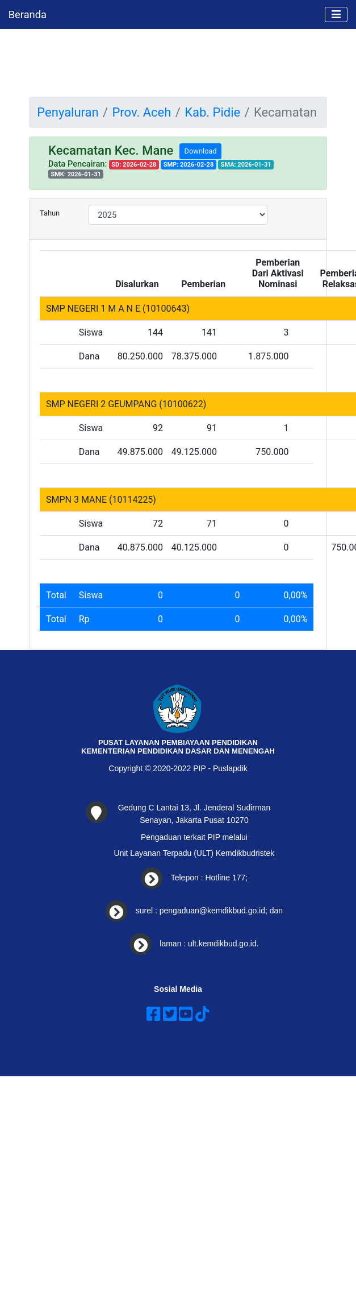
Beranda (28, 14)
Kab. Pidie (212, 112)
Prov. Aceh (141, 112)
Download (201, 151)
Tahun (50, 213)
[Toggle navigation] (336, 15)
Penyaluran (67, 112)
